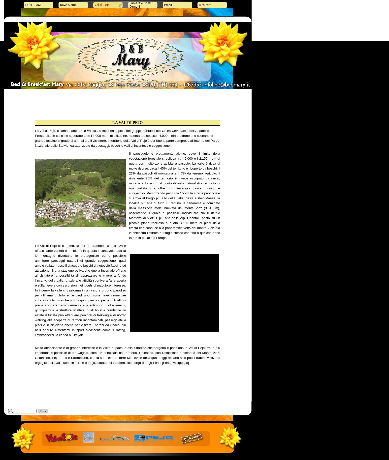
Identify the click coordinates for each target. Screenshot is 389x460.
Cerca (43, 411)
